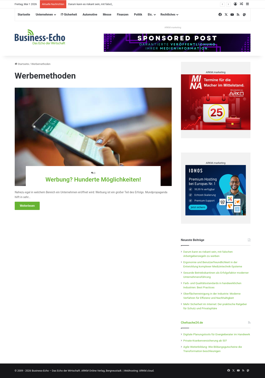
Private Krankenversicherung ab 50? (205, 340)
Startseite (24, 14)
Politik (138, 14)
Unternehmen (44, 14)
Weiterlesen (27, 205)
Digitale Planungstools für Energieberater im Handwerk (216, 334)
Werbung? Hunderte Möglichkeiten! (93, 179)
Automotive (90, 14)
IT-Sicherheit (69, 14)
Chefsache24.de (192, 322)
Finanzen (122, 14)
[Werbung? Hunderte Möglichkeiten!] (93, 137)
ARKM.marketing (172, 27)
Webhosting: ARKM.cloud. (139, 370)
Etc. (150, 14)
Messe (107, 14)
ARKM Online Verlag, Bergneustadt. (101, 370)
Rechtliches (168, 14)
